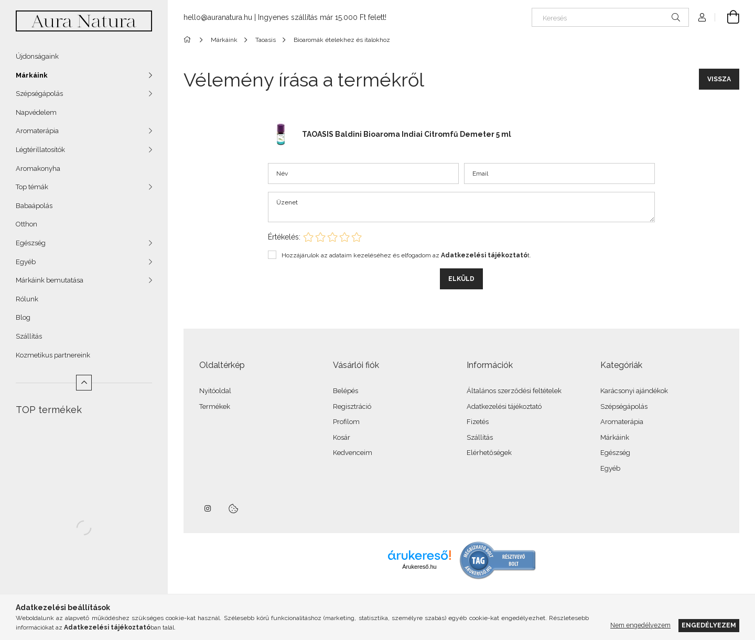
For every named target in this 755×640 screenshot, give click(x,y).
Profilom (346, 422)
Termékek (214, 406)
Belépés (345, 391)
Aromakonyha (38, 168)
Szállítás (29, 336)
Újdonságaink (37, 56)
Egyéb (26, 262)
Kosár (341, 437)
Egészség (31, 243)
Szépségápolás (39, 93)
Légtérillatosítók (40, 150)
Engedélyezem (709, 625)
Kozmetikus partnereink (53, 355)
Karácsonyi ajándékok (634, 391)
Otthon (26, 224)
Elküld (461, 279)
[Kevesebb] (84, 382)
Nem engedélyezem (640, 625)
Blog (23, 317)
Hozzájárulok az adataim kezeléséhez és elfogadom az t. (406, 255)
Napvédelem (36, 112)
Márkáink (32, 75)
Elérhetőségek (489, 453)
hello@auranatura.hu (218, 17)
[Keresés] (610, 17)
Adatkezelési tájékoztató (504, 406)
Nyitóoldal (215, 391)
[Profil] (702, 17)
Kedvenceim (352, 453)
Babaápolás (34, 206)
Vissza (719, 79)
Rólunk (27, 299)
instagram (208, 508)
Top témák (32, 187)
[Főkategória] (189, 40)
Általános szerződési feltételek (514, 391)
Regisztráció (352, 406)
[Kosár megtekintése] (727, 17)
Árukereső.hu (419, 566)
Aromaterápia (37, 131)
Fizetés (478, 422)
